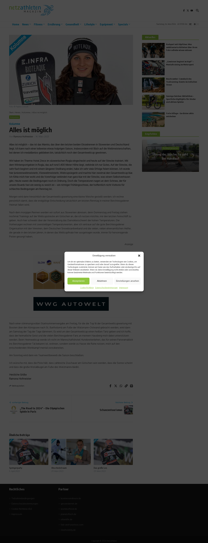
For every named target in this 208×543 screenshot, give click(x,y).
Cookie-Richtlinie (87, 288)
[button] (139, 255)
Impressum (123, 288)
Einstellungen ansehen (127, 280)
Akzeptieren (78, 280)
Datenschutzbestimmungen (106, 288)
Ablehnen (102, 280)
